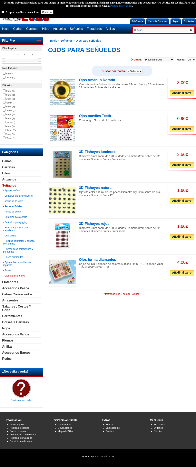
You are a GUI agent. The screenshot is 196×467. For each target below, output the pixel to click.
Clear (38, 40)
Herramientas (12, 316)
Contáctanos (64, 424)
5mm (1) (10, 134)
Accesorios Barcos (16, 352)
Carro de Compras (157, 21)
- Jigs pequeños (11, 190)
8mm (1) (10, 90)
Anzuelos (59, 28)
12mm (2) (11, 130)
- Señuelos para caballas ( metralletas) (16, 229)
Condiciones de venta (21, 441)
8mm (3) (10, 94)
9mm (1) (10, 114)
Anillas (110, 28)
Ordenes (158, 428)
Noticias (158, 431)
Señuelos (76, 28)
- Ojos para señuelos (14, 275)
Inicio (5, 28)
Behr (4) (10, 73)
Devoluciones (65, 428)
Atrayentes (10, 300)
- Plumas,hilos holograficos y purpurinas (18, 250)
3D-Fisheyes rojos (94, 224)
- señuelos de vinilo (13, 201)
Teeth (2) (10, 77)
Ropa (6, 328)
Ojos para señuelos (88, 40)
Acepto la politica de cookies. (22, 12)
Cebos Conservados (17, 294)
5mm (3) (10, 106)
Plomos (8, 340)
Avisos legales (17, 424)
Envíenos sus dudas (21, 399)
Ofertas (109, 431)
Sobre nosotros (18, 431)
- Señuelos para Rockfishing (18, 195)
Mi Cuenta (137, 21)
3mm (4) (10, 98)
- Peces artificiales (12, 206)
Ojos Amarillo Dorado (97, 80)
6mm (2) (10, 118)
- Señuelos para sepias (15, 217)
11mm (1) (10, 122)
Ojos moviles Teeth (95, 116)
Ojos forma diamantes (97, 260)
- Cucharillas (9, 235)
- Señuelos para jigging (15, 222)
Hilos (45, 28)
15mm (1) (10, 137)
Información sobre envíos (23, 434)
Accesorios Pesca (15, 288)
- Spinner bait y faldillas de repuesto (17, 263)
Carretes (32, 28)
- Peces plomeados (13, 257)
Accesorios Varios (15, 334)
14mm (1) (10, 110)
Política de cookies (19, 428)
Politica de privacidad (121, 6)
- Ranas (7, 270)
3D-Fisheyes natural (96, 188)
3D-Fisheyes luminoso (97, 152)
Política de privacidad (21, 438)
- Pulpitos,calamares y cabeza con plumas (18, 242)
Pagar (175, 21)
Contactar (189, 21)
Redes (7, 358)
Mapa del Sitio (65, 431)
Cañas (17, 28)
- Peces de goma (12, 211)
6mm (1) (10, 126)
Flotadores (94, 28)
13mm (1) (10, 102)
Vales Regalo (113, 428)
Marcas (109, 424)
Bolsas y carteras (15, 322)
